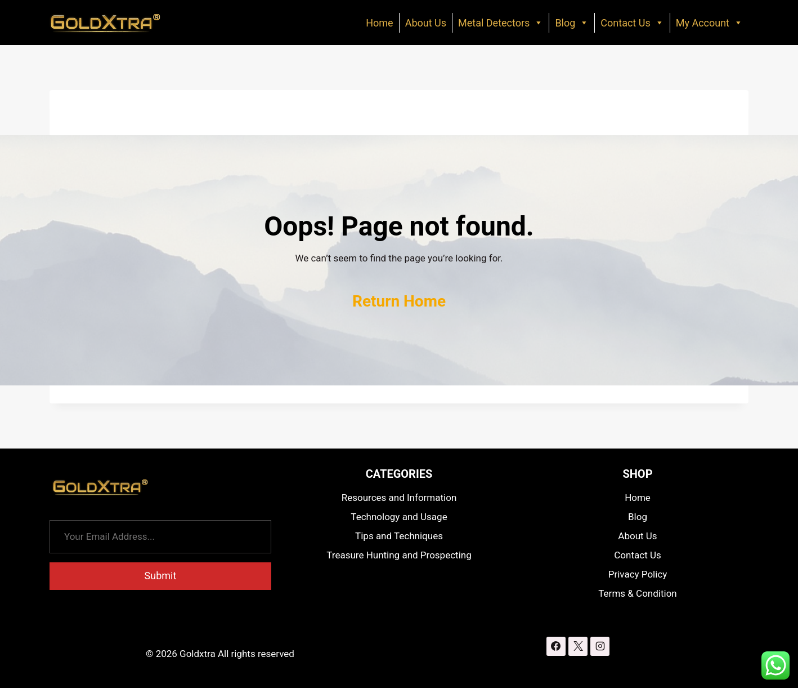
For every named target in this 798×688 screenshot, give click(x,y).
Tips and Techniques (399, 535)
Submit (161, 576)
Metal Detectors (500, 23)
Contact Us (631, 23)
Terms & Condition (637, 593)
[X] (578, 646)
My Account (709, 23)
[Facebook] (556, 646)
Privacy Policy (637, 574)
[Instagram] (599, 646)
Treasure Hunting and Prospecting (398, 555)
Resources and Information (399, 497)
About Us (425, 23)
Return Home (399, 301)
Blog (572, 23)
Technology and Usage (399, 516)
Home (379, 23)
